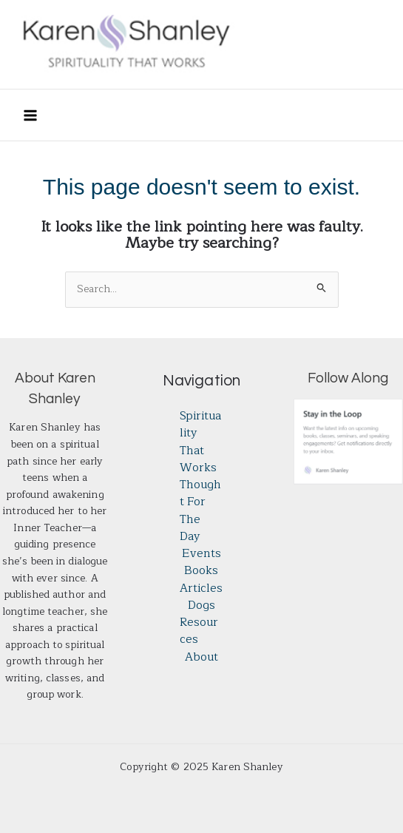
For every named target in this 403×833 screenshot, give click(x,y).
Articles (201, 588)
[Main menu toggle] (30, 115)
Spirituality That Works (200, 442)
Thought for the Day (200, 510)
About (201, 657)
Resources (199, 631)
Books (201, 570)
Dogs (201, 605)
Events (201, 553)
